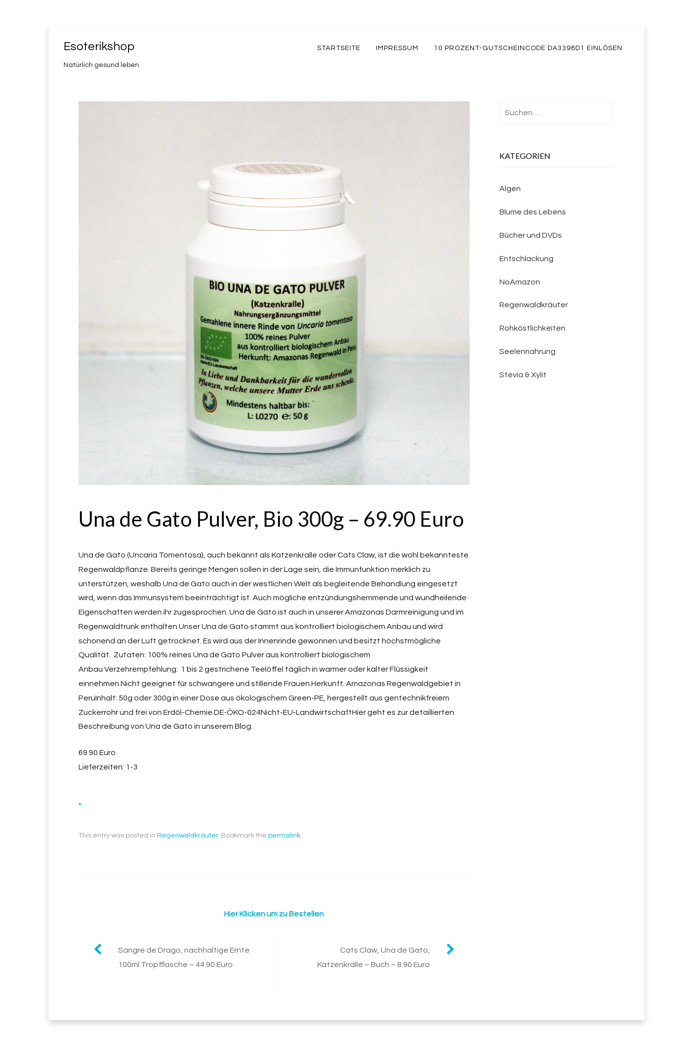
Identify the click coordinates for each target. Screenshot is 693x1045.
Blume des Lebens (532, 212)
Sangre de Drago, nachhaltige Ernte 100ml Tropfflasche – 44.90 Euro (184, 957)
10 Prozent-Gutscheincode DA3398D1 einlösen (528, 48)
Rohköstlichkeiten (532, 328)
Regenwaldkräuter (187, 835)
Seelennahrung (527, 351)
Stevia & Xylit (523, 375)
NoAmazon (519, 282)
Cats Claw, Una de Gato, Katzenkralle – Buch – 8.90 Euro (373, 957)
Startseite (338, 48)
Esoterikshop (99, 46)
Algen (510, 189)
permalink (284, 835)
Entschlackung (526, 259)
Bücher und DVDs (530, 235)
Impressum (397, 48)
